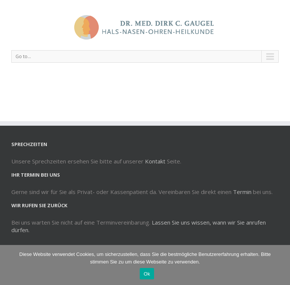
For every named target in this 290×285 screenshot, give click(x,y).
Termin (242, 192)
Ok (146, 274)
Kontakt (155, 161)
